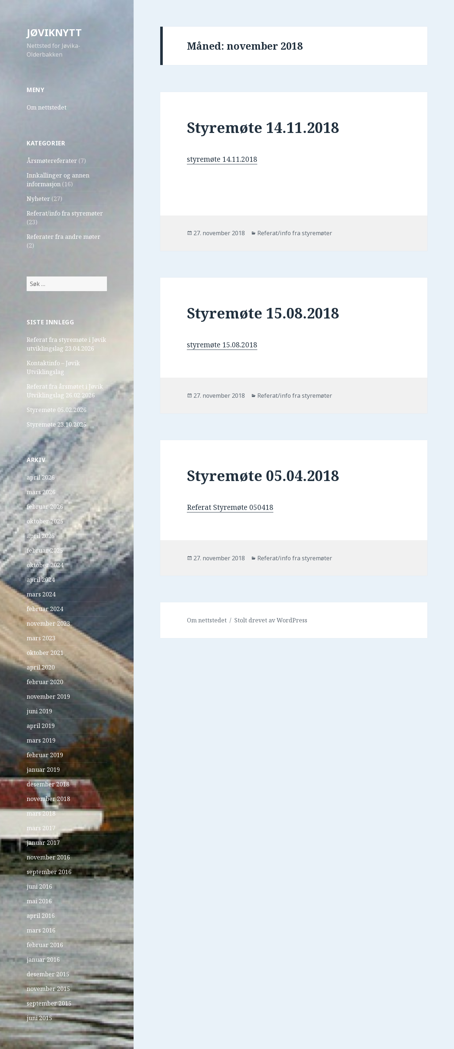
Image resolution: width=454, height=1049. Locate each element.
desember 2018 (48, 784)
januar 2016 (43, 959)
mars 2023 (41, 638)
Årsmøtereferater (52, 161)
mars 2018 (41, 813)
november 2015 (48, 989)
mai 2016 (39, 901)
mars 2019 (41, 740)
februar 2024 (45, 609)
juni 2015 (39, 1018)
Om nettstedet (46, 107)
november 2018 (48, 799)
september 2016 (49, 872)
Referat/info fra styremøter (65, 213)
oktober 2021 (45, 653)
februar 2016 (45, 945)
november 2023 (48, 623)
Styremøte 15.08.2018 (263, 313)
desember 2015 (48, 974)
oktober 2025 (45, 521)
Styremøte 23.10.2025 (56, 424)
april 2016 (41, 916)
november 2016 (48, 857)
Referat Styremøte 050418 (230, 507)
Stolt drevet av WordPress (270, 620)
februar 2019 (45, 755)
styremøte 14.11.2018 (222, 159)
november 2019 (48, 697)
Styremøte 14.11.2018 (263, 127)
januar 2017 (43, 843)
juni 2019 (39, 711)
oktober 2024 (45, 565)
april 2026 (41, 477)
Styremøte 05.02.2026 (56, 410)
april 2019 (41, 726)
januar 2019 (43, 770)
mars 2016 (41, 930)
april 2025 (41, 536)
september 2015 (49, 1003)
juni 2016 (39, 886)
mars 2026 (41, 492)
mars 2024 (41, 594)
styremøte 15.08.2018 (222, 345)
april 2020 (41, 667)
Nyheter (38, 199)
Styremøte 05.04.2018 (263, 475)
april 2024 (41, 580)
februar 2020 (45, 682)
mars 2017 (41, 828)
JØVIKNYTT (54, 32)
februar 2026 (45, 507)
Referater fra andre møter (63, 237)
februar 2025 (45, 550)
